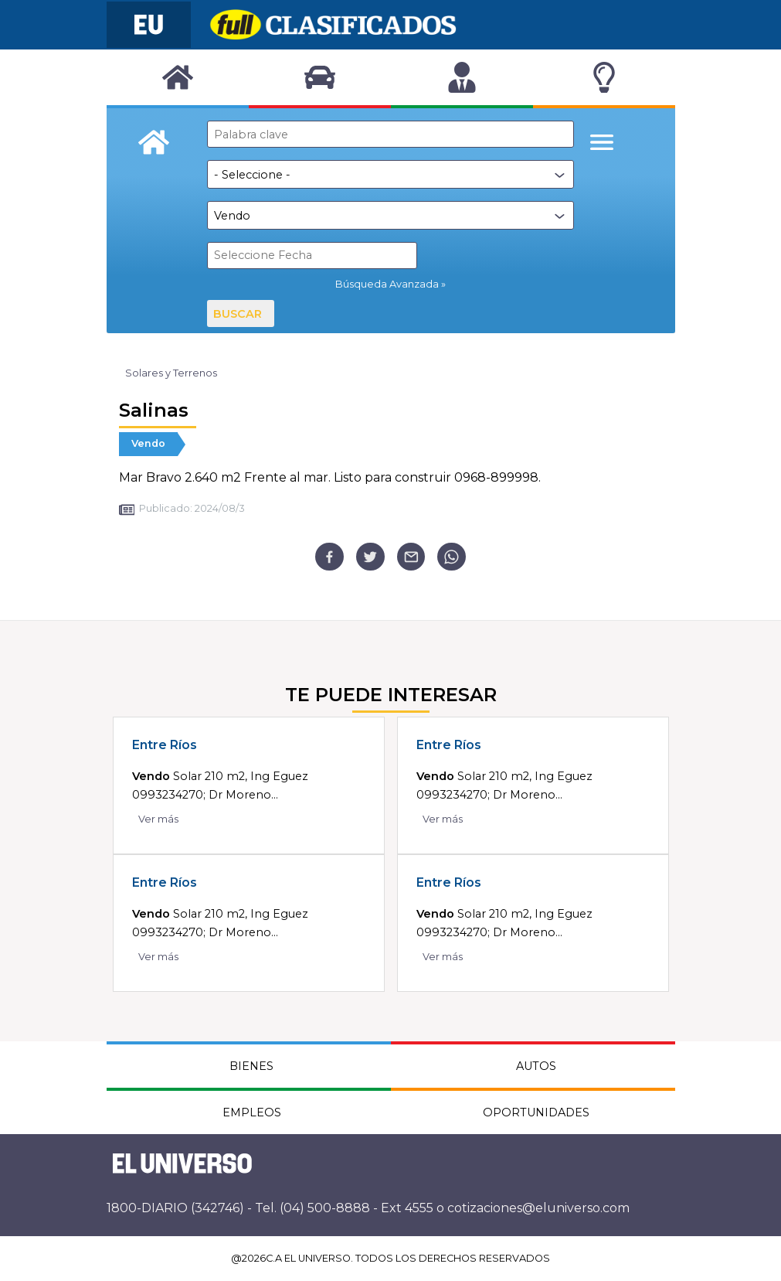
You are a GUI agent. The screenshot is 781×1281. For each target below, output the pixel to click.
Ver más (158, 819)
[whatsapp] (451, 557)
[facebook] (329, 557)
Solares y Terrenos (171, 373)
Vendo (148, 443)
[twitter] (370, 557)
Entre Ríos (164, 745)
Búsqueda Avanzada (387, 284)
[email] (411, 557)
